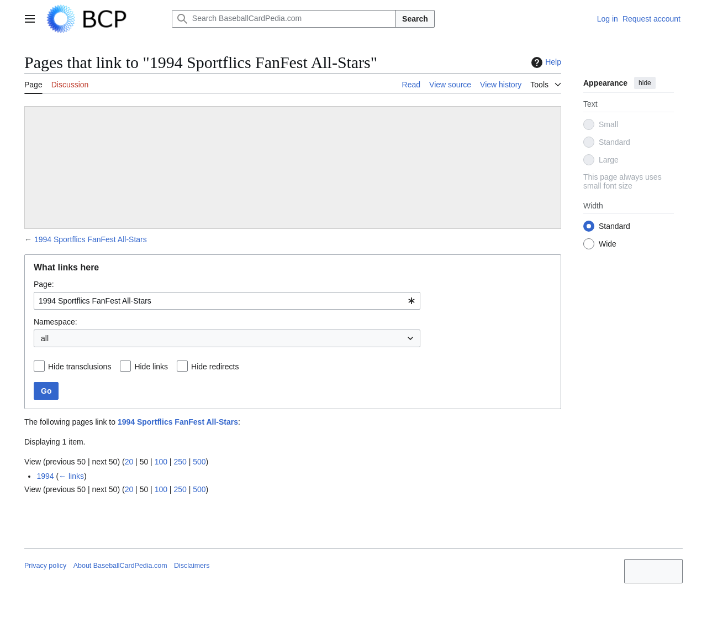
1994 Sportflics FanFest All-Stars (90, 239)
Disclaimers (191, 566)
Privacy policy (45, 566)
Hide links (151, 366)
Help (545, 62)
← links (71, 476)
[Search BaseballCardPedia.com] (284, 19)
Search (415, 18)
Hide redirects (215, 366)
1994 (45, 476)
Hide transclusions (79, 366)
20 (129, 461)
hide (645, 83)
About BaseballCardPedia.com (120, 566)
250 (179, 461)
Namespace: (55, 321)
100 (161, 461)
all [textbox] (45, 338)
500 (199, 461)
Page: (44, 284)
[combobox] (227, 301)
